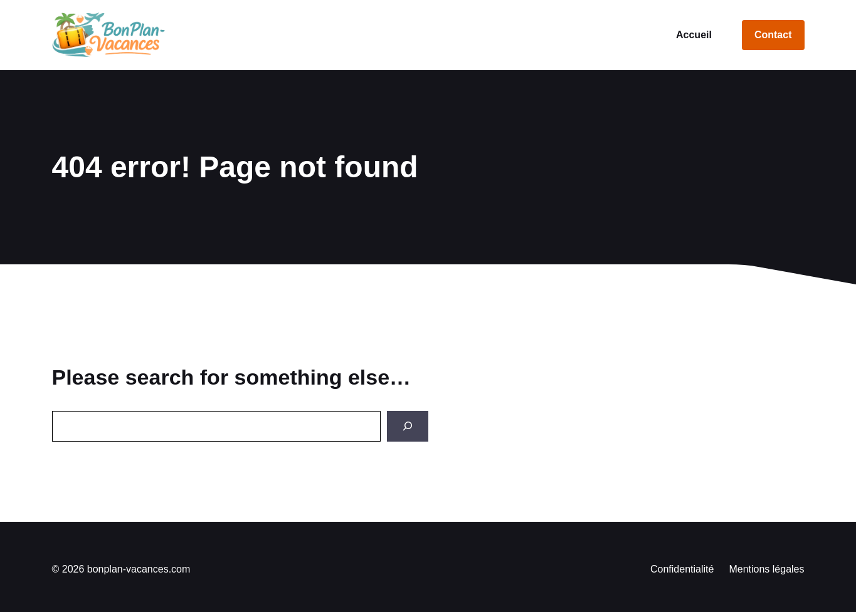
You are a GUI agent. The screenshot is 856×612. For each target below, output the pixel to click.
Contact (773, 34)
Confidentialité (682, 569)
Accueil (694, 34)
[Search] (407, 426)
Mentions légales (766, 569)
